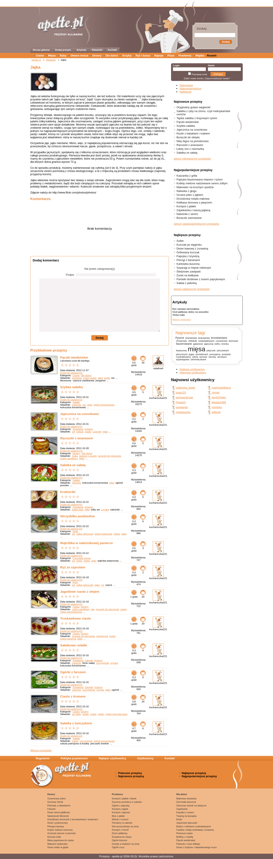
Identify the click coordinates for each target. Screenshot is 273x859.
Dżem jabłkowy (119, 833)
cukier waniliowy (69, 458)
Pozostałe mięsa (82, 558)
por (84, 405)
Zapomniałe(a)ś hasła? (217, 78)
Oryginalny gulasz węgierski (194, 107)
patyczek (210, 350)
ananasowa (191, 338)
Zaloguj (218, 74)
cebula (80, 431)
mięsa (196, 349)
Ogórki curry (118, 847)
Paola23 (181, 402)
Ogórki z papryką (120, 805)
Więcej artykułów (181, 320)
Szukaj (225, 41)
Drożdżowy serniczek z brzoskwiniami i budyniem (72, 819)
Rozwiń (211, 55)
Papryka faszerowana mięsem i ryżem (200, 179)
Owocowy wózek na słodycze (191, 805)
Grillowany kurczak (188, 252)
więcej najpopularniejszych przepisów (196, 223)
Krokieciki (68, 492)
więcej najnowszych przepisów (192, 158)
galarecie (198, 344)
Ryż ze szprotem (72, 567)
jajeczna (208, 343)
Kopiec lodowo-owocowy (60, 830)
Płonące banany (55, 826)
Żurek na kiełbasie (188, 275)
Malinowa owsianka (186, 798)
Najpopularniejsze (190, 88)
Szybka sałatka (71, 387)
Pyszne (179, 337)
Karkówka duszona (188, 263)
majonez (76, 405)
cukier (123, 609)
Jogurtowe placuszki (186, 823)
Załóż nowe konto (193, 78)
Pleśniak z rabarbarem (59, 805)
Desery (97, 55)
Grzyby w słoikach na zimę (125, 844)
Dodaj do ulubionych (71, 373)
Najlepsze (186, 91)
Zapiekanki (182, 809)
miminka (217, 407)
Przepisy (104, 856)
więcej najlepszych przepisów (191, 289)
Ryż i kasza (142, 55)
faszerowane (184, 343)
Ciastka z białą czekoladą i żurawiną (195, 830)
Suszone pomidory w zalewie (127, 802)
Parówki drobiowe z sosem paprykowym (201, 279)
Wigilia (199, 55)
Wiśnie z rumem (120, 819)
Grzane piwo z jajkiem (190, 194)
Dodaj (99, 337)
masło (88, 431)
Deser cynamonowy (57, 823)
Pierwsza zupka (184, 833)
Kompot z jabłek (186, 206)
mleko (117, 534)
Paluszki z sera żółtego (188, 844)
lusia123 (181, 392)
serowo (203, 357)
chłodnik (192, 341)
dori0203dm (219, 397)
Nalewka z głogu (187, 191)
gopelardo (182, 407)
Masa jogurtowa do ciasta (60, 840)
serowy (212, 357)
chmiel (215, 392)
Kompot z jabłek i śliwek (124, 798)
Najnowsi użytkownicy (193, 372)
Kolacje (89, 429)
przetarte (226, 354)
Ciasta (40, 55)
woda (107, 378)
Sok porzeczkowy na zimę (125, 826)
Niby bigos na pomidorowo (193, 141)
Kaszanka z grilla (187, 175)
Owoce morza (79, 55)
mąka (75, 456)
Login (176, 65)
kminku (225, 344)
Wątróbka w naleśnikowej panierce (86, 543)
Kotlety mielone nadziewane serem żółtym (202, 183)
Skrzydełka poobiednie (77, 516)
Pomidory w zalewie (122, 823)
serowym (222, 357)
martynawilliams (221, 387)
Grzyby (126, 55)
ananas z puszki (88, 456)
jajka (100, 378)
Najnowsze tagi (190, 332)
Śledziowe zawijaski (189, 271)
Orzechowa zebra (56, 798)
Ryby (63, 55)
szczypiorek (102, 663)
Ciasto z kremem (73, 696)
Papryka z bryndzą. (188, 256)
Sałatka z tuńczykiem (76, 723)
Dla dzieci (112, 55)
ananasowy (204, 338)
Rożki (179, 819)
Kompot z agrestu (121, 812)
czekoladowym (206, 340)
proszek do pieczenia (109, 456)
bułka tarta (77, 509)
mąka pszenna (68, 638)
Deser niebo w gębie (57, 847)
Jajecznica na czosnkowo (79, 414)
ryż (102, 585)
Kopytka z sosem (185, 812)
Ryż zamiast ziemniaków (185, 309)
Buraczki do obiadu (188, 137)
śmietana (77, 378)
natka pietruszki (84, 534)
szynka (105, 509)
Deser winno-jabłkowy (58, 812)
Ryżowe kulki (54, 837)
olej (93, 609)
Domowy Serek (55, 802)
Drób (75, 531)
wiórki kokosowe (103, 534)
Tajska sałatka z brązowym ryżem (197, 118)
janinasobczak (184, 397)
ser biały (76, 714)
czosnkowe (221, 341)
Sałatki (76, 402)
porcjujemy (215, 354)
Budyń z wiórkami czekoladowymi (193, 826)
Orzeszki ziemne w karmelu (61, 833)
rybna (195, 357)
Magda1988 (219, 402)
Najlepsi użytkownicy (192, 369)
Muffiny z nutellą (184, 837)
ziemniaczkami (198, 359)
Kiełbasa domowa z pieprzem (194, 202)
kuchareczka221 (158, 398)
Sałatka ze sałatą (73, 465)
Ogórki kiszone (119, 840)
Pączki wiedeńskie (74, 357)
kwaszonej (181, 350)
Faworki (51, 809)
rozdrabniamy (183, 357)
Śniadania (78, 429)
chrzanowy (181, 341)
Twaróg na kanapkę (186, 816)
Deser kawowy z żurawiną (192, 248)
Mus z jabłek (118, 816)
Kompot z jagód (120, 809)
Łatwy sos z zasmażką (190, 148)
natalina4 (158, 368)
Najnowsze (186, 85)
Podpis (70, 274)
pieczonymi (181, 354)
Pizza (170, 55)
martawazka (183, 412)
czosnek (97, 431)
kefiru (217, 344)
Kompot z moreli (120, 830)
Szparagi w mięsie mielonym (194, 267)
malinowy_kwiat (185, 387)
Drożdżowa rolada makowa (193, 198)
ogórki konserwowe (104, 405)
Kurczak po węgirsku (189, 244)
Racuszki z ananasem (76, 438)
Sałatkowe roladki (73, 645)
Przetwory (184, 55)
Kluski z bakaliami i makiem (193, 133)
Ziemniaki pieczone (186, 802)
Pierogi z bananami (188, 260)
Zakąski (89, 660)
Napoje (158, 55)
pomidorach (202, 354)
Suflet (180, 240)
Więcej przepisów (41, 750)
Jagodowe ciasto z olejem (79, 591)
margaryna (102, 636)
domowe (233, 340)
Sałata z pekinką (187, 283)
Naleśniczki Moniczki (58, 816)
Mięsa (52, 55)
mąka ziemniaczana (71, 612)
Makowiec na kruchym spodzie (195, 187)
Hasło (211, 65)
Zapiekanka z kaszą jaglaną (193, 210)
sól (73, 431)
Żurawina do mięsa (121, 837)
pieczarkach (223, 350)
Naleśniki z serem (187, 214)
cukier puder (90, 378)
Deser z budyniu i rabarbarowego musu (196, 847)
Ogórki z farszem (73, 672)
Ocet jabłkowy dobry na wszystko (190, 312)
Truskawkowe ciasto (75, 618)
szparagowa (182, 359)
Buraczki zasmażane (189, 217)
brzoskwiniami (219, 337)
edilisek (216, 412)
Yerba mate (178, 315)
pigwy (192, 354)
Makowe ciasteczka (57, 844)
